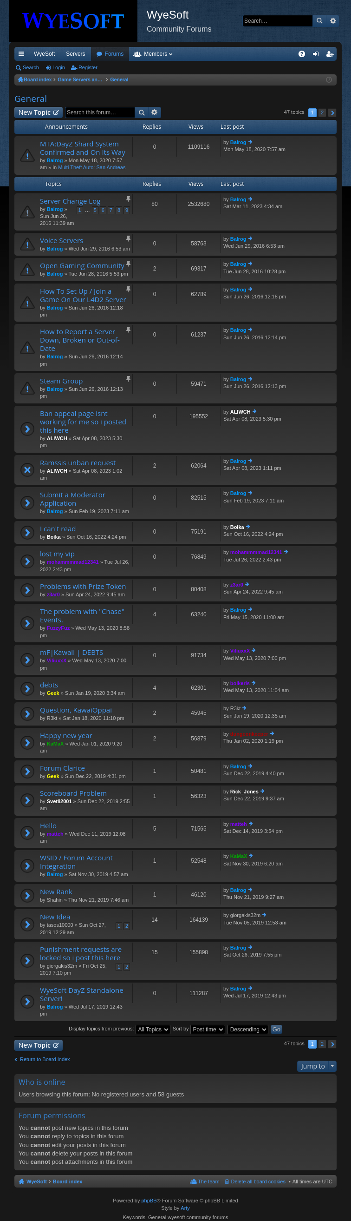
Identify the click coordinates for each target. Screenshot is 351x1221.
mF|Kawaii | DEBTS (71, 652)
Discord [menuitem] (126, 54)
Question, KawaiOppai (76, 710)
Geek (53, 693)
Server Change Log (70, 201)
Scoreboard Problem (73, 793)
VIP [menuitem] (101, 54)
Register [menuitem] (332, 56)
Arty (185, 1208)
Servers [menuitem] (75, 54)
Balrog (55, 160)
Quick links (23, 56)
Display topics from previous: (119, 1028)
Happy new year (66, 735)
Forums (164, 54)
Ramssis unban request (78, 462)
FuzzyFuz (58, 628)
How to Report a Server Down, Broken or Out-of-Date (80, 340)
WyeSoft (44, 54)
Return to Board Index (45, 1059)
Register (88, 67)
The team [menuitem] (208, 1181)
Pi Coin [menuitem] (280, 54)
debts (49, 684)
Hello (48, 825)
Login (58, 67)
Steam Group (61, 380)
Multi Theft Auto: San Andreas (91, 167)
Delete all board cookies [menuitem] (258, 1181)
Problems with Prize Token (83, 586)
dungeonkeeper (249, 734)
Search (319, 20)
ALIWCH (57, 438)
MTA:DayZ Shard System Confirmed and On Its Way (82, 148)
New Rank (56, 891)
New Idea (55, 916)
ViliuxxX (57, 660)
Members (205, 54)
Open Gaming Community (82, 265)
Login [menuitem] (318, 56)
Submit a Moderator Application (72, 499)
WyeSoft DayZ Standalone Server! (82, 994)
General (30, 98)
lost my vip (57, 553)
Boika (54, 537)
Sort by (199, 1028)
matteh (55, 834)
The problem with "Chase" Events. (82, 615)
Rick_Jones (244, 791)
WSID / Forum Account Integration (76, 862)
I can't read (58, 528)
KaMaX (55, 743)
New (35, 112)
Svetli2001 (59, 801)
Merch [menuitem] (252, 54)
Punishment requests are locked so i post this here (81, 953)
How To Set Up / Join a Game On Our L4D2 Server (83, 295)
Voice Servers (61, 240)
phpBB (148, 1200)
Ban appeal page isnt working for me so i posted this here (83, 422)
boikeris (240, 683)
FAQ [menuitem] (305, 56)
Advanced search (332, 20)
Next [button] (332, 112)
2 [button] (322, 112)
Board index (68, 1181)
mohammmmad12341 (73, 562)
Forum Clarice (62, 768)
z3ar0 (53, 594)
